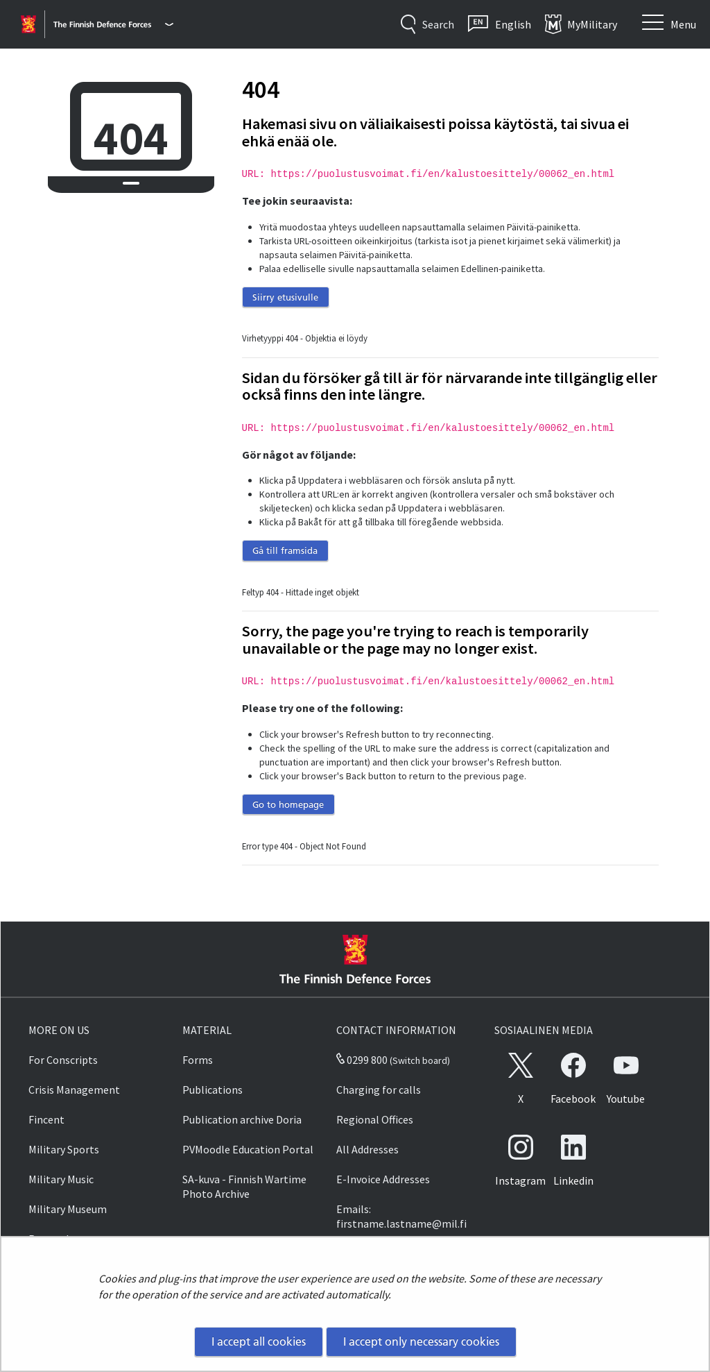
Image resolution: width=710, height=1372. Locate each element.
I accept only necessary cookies (421, 1341)
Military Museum (67, 1209)
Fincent (46, 1119)
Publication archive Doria (242, 1119)
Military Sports (63, 1149)
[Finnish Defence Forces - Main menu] (113, 24)
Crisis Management (74, 1089)
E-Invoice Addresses (383, 1179)
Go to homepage (288, 804)
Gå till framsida (285, 550)
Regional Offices (374, 1119)
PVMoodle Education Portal (247, 1149)
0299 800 (362, 1060)
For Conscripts (63, 1060)
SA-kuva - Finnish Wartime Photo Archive (244, 1186)
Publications (212, 1089)
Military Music (61, 1179)
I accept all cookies (258, 1341)
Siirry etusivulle (285, 297)
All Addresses (367, 1149)
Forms (197, 1060)
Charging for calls (378, 1089)
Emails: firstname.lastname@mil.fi (401, 1216)
